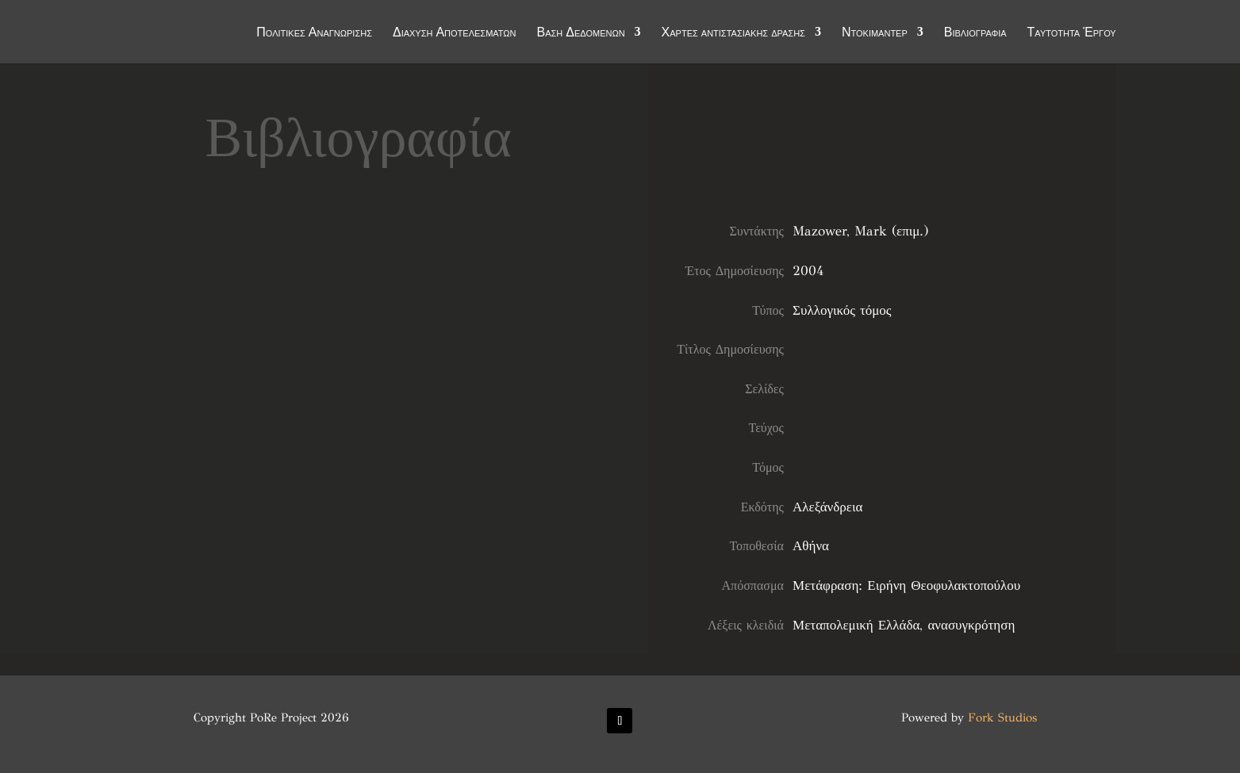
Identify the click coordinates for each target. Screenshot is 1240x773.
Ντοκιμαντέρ (875, 33)
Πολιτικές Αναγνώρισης (314, 33)
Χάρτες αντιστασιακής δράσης (733, 33)
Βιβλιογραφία (975, 33)
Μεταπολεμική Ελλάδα (856, 625)
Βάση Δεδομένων (581, 33)
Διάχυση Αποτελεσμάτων (454, 33)
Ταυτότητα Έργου (1071, 33)
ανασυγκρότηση (971, 625)
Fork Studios (1002, 717)
